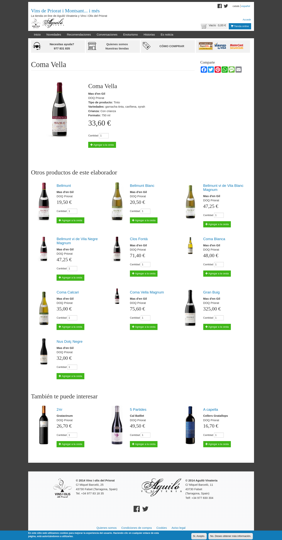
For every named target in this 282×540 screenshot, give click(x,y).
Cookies (161, 527)
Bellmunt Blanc (142, 186)
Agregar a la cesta (102, 144)
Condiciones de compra (136, 527)
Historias (149, 34)
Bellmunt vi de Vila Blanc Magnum (223, 188)
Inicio (37, 34)
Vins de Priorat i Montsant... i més (65, 11)
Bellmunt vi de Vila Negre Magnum (77, 241)
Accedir (247, 19)
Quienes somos (107, 527)
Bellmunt (64, 186)
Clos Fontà (139, 239)
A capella (210, 409)
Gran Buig (211, 292)
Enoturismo (130, 34)
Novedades (54, 34)
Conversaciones (107, 34)
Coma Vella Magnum (147, 292)
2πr (59, 409)
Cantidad (93, 135)
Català (236, 6)
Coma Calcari (68, 292)
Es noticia (167, 34)
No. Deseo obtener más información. (230, 536)
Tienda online (240, 26)
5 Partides (138, 409)
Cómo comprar (171, 46)
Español (245, 6)
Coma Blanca (214, 239)
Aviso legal (178, 527)
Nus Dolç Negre (69, 341)
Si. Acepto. (199, 536)
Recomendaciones (79, 34)
